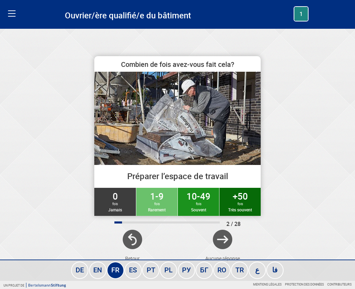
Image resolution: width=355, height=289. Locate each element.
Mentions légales (267, 284)
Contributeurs (339, 284)
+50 (240, 201)
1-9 (157, 201)
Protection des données (304, 284)
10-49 (198, 201)
